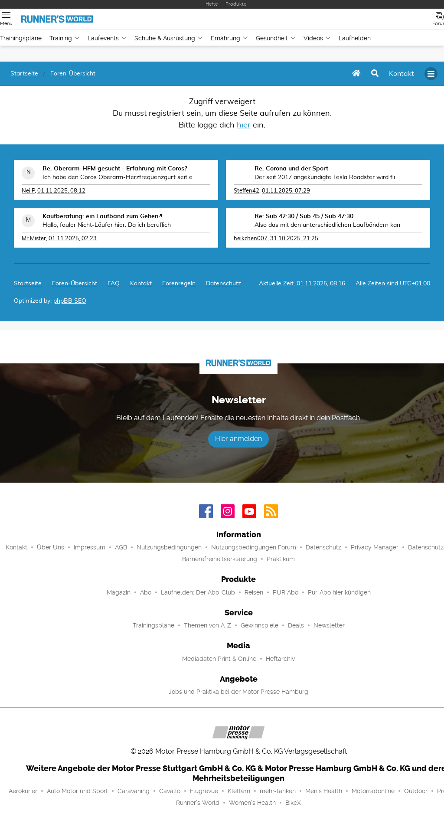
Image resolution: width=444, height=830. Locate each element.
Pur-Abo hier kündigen (339, 592)
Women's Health (252, 802)
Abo (145, 592)
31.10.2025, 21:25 (294, 239)
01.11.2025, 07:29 (286, 191)
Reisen (254, 592)
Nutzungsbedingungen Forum (253, 547)
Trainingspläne (21, 38)
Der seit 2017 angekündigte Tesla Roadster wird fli (325, 177)
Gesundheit (276, 38)
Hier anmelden (238, 439)
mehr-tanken (278, 791)
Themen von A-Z (207, 625)
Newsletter (329, 625)
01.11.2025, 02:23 (73, 239)
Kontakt (16, 547)
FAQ (114, 284)
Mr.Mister (34, 239)
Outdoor (416, 791)
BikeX (293, 802)
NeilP (28, 191)
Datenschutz (223, 284)
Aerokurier (23, 791)
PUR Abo (285, 592)
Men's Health (323, 791)
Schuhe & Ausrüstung (168, 38)
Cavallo (169, 791)
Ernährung (229, 38)
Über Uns (50, 547)
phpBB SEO (69, 301)
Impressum (89, 547)
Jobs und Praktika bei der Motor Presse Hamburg (238, 691)
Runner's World (197, 802)
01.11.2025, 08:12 (61, 191)
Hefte (212, 4)
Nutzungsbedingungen (169, 547)
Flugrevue (204, 791)
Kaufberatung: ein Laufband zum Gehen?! (102, 216)
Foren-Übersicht (74, 284)
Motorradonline (373, 791)
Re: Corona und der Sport (291, 169)
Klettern (239, 791)
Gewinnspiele (259, 625)
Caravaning (134, 791)
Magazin (119, 592)
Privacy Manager (374, 547)
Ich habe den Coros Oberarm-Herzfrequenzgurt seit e (117, 177)
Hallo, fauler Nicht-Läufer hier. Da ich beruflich (106, 225)
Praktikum (281, 559)
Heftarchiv (280, 658)
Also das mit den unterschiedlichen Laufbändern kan (327, 225)
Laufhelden (355, 38)
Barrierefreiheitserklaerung (219, 559)
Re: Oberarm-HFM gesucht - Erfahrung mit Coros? (114, 169)
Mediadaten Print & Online (219, 658)
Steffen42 (246, 191)
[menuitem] (401, 73)
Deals (296, 625)
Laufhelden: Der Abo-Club (198, 592)
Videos (317, 38)
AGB (121, 547)
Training (64, 38)
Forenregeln (179, 284)
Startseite (28, 284)
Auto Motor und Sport (77, 791)
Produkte (235, 4)
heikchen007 (251, 239)
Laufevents (107, 38)
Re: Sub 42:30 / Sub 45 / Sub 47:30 (304, 216)
